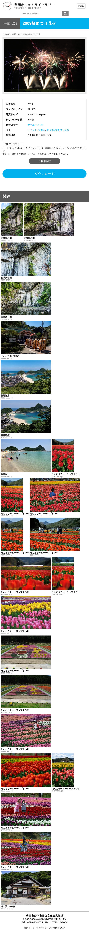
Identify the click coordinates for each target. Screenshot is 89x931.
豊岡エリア (33, 124)
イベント (32, 130)
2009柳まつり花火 (59, 130)
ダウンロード (45, 174)
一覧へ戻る (11, 23)
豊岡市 (41, 130)
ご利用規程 (44, 161)
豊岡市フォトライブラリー (36, 928)
